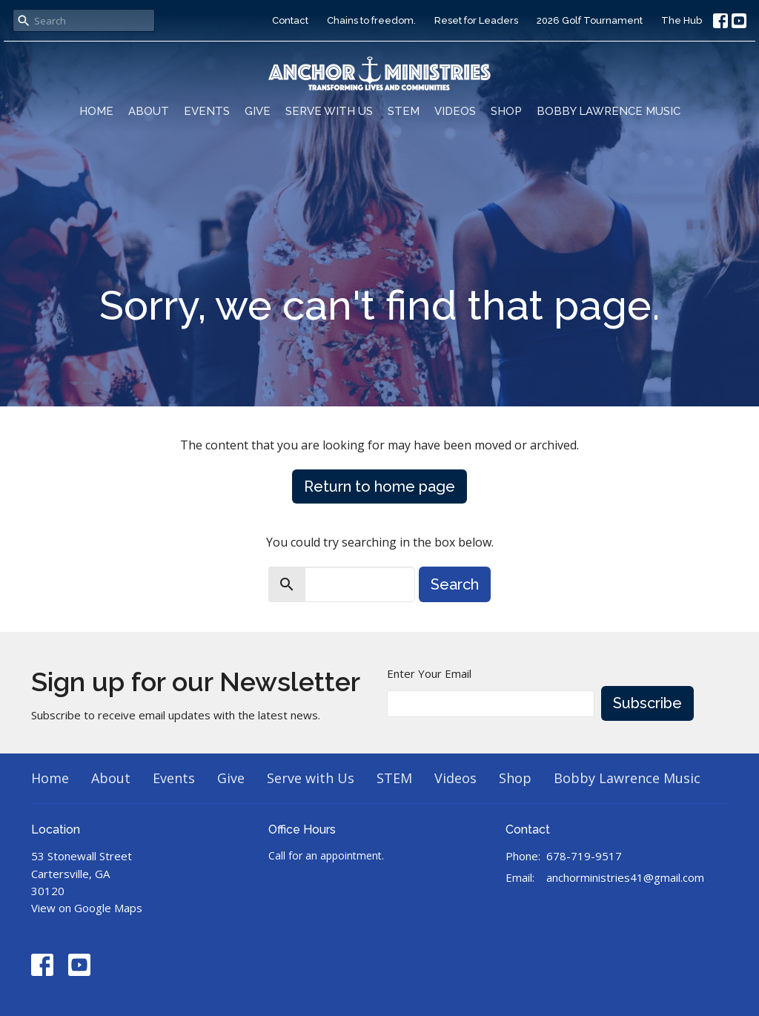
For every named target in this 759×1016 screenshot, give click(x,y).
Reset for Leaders (476, 20)
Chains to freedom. (371, 20)
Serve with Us (329, 111)
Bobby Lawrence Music (608, 111)
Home (96, 111)
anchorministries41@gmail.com (625, 877)
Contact (290, 20)
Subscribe (647, 703)
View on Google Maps (86, 907)
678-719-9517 (584, 855)
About (148, 111)
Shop (506, 111)
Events (207, 111)
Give (258, 111)
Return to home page (379, 486)
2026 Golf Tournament (590, 20)
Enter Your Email (429, 673)
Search (455, 584)
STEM (404, 111)
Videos (455, 111)
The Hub (681, 20)
